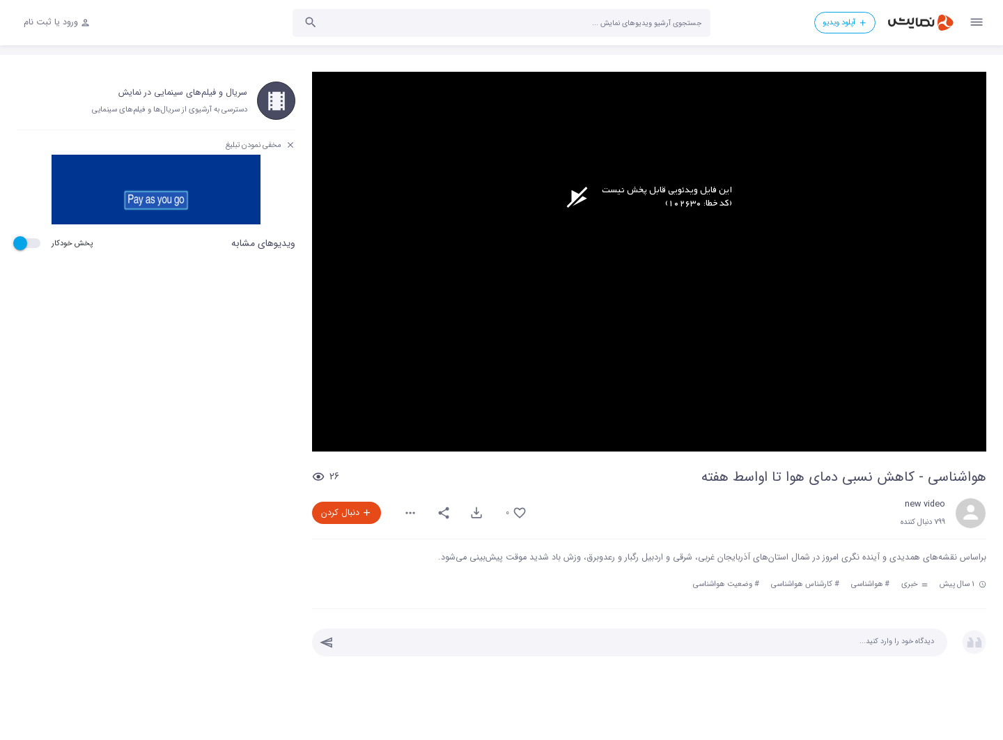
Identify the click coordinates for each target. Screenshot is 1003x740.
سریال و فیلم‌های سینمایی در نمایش (182, 93)
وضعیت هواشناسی (722, 584)
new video (925, 504)
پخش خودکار (72, 243)
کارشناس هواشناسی (801, 584)
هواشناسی (867, 584)
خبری (914, 584)
